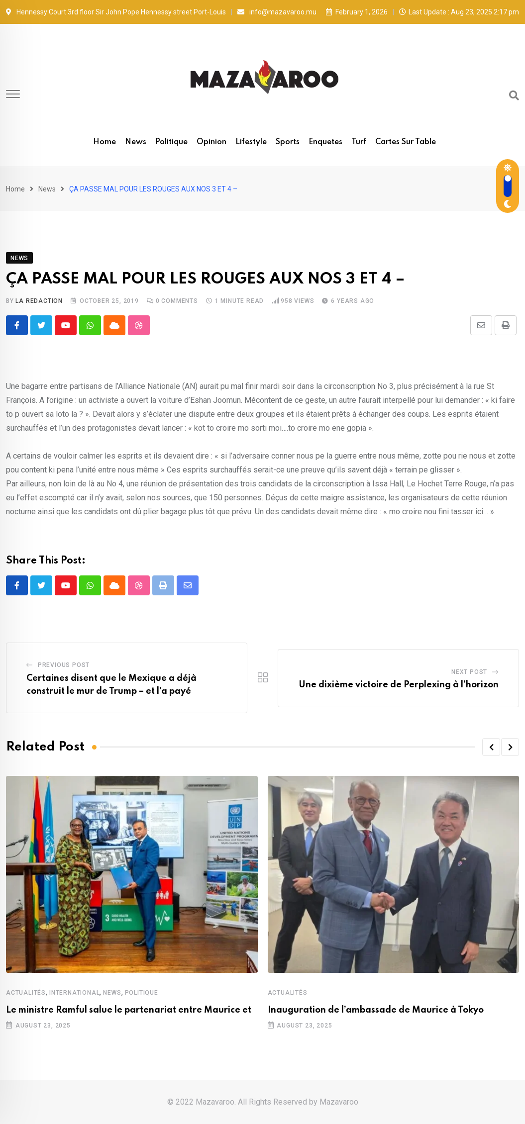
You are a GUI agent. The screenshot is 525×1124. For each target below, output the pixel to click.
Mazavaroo (338, 1102)
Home (104, 142)
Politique (171, 142)
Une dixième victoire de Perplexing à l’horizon (399, 684)
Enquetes (325, 142)
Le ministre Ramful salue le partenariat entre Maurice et (128, 1010)
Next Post (469, 671)
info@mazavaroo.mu (282, 12)
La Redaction (39, 300)
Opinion (211, 142)
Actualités (26, 992)
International (74, 992)
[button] (491, 747)
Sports (288, 142)
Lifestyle (251, 142)
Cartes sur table (405, 142)
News (135, 142)
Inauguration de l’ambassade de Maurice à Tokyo (376, 1010)
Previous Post (64, 664)
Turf (358, 142)
